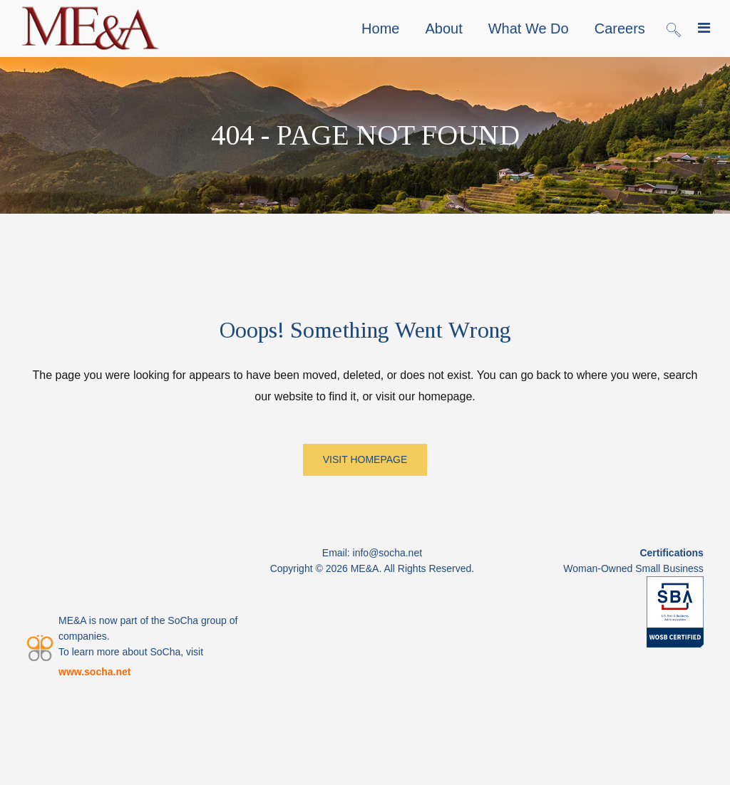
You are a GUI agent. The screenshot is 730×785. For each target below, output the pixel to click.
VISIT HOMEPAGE (365, 459)
